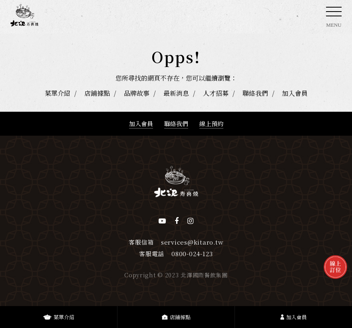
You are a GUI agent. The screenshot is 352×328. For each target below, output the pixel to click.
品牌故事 (136, 93)
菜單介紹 (57, 93)
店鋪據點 (97, 93)
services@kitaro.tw (192, 242)
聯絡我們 (255, 93)
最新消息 (176, 93)
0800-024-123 (192, 253)
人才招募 (216, 93)
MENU (334, 19)
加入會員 (295, 93)
